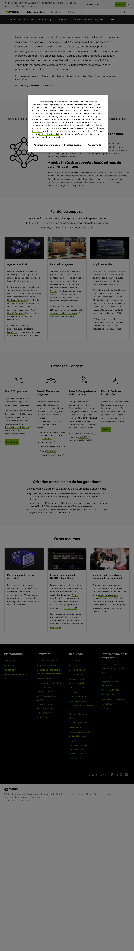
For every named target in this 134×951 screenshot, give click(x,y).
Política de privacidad (49, 134)
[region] (68, 123)
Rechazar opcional (73, 145)
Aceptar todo (94, 145)
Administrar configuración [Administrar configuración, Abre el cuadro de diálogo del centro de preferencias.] (46, 145)
